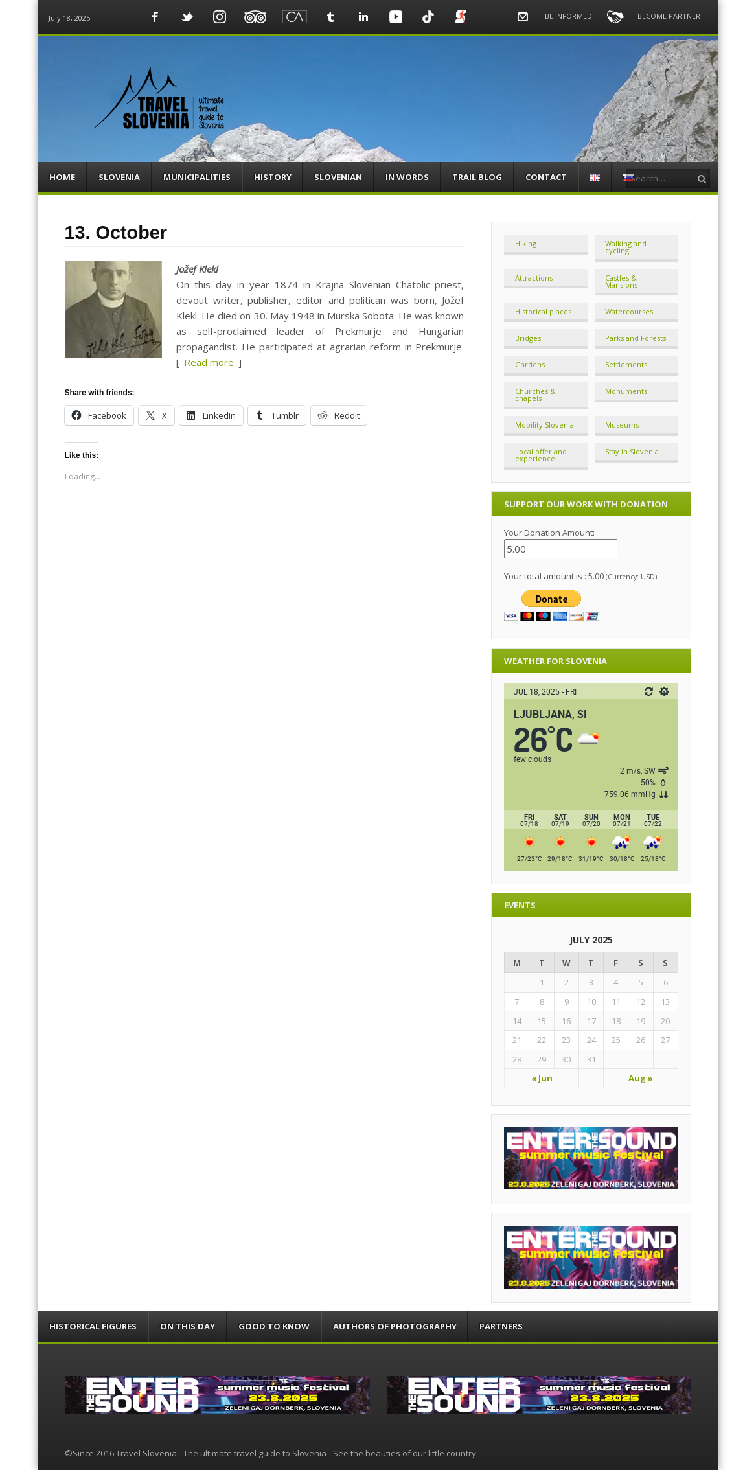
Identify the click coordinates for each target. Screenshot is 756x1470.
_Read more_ (208, 362)
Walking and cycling (626, 246)
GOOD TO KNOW (274, 1326)
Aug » (640, 1078)
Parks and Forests (635, 338)
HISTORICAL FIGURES (93, 1326)
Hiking (525, 243)
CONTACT (546, 177)
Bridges (528, 338)
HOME (62, 177)
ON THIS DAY (187, 1326)
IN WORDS (407, 177)
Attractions (534, 277)
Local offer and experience (541, 454)
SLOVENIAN (338, 177)
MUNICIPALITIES (197, 177)
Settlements (626, 364)
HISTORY (273, 177)
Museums (622, 425)
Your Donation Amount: (549, 532)
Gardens (530, 364)
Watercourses (629, 311)
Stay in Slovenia (632, 451)
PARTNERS (501, 1326)
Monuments (626, 391)
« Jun (542, 1078)
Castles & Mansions (621, 281)
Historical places (543, 311)
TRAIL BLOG (477, 177)
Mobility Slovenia (544, 425)
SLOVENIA (119, 177)
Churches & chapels (535, 394)
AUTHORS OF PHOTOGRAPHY (395, 1326)
